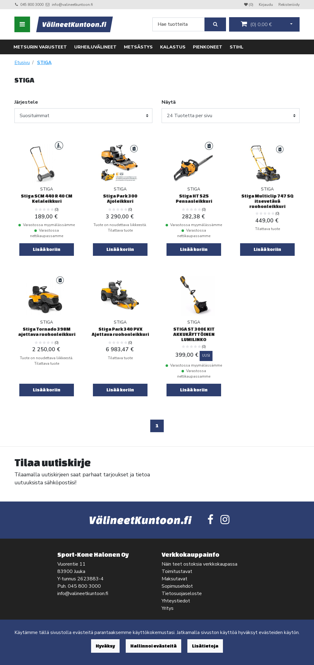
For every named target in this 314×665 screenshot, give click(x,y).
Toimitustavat (177, 571)
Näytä (169, 102)
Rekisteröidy (289, 4)
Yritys (168, 608)
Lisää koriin (46, 249)
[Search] (178, 24)
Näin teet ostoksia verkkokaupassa (199, 564)
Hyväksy (105, 645)
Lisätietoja (205, 645)
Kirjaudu (266, 4)
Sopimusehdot (177, 586)
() (256, 24)
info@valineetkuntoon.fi (72, 4)
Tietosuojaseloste (182, 593)
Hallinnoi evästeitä (153, 645)
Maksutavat (174, 578)
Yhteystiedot (176, 601)
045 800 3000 (32, 4)
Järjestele (26, 102)
